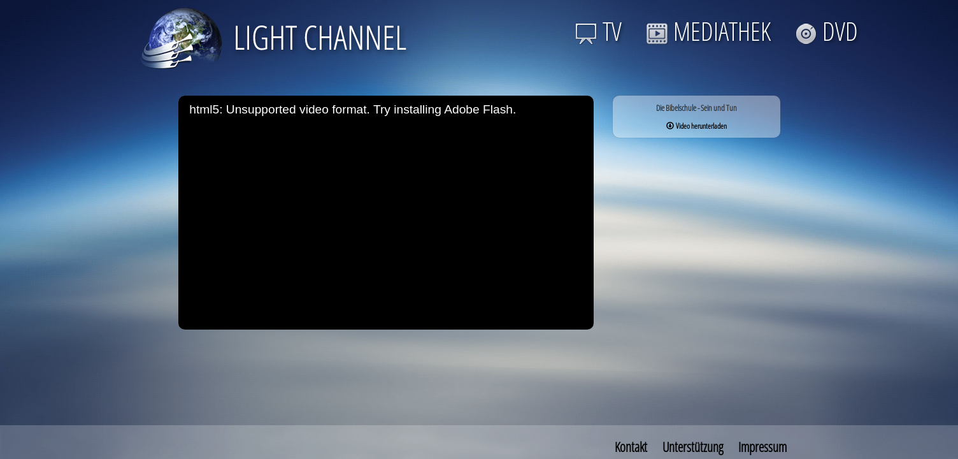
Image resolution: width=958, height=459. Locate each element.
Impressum (762, 447)
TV (598, 30)
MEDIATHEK (708, 30)
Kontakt (631, 447)
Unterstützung (692, 447)
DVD (826, 30)
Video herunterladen (696, 125)
